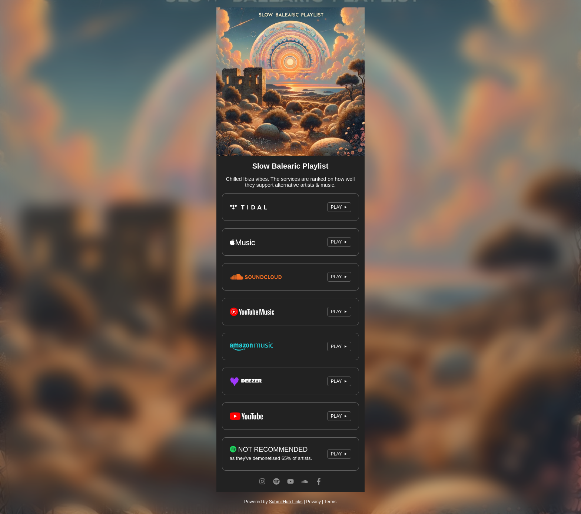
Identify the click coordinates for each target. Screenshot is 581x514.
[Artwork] (290, 81)
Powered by (273, 501)
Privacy (313, 501)
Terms (330, 501)
